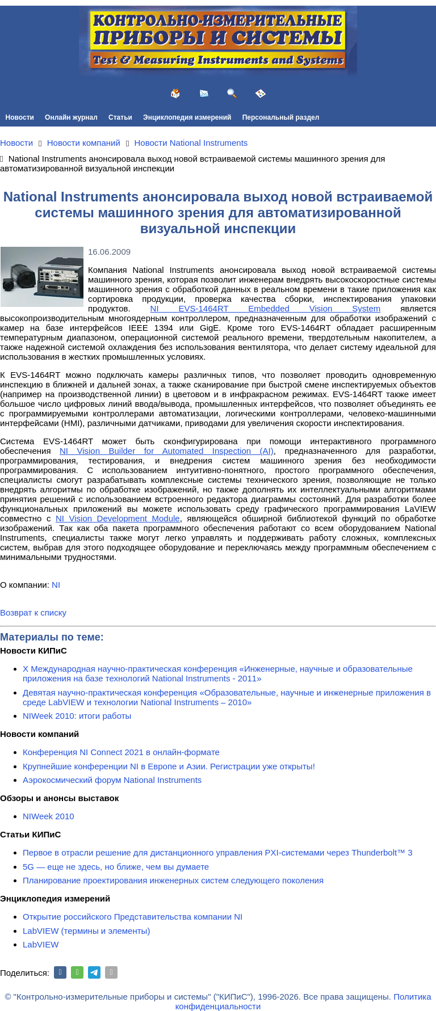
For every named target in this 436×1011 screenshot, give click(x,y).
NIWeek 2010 (48, 816)
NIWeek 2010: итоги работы (77, 716)
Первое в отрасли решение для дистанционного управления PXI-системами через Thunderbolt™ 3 (218, 852)
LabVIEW (40, 944)
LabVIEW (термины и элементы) (86, 931)
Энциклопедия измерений (187, 117)
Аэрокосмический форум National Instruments (112, 780)
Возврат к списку (33, 612)
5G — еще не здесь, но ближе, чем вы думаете (116, 866)
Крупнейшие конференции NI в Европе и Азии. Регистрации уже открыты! (169, 766)
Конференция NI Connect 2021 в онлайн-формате (121, 752)
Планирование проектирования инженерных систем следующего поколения (173, 880)
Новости (20, 117)
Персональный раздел (281, 117)
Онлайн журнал (71, 117)
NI (56, 584)
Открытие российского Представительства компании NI (132, 916)
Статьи (120, 117)
